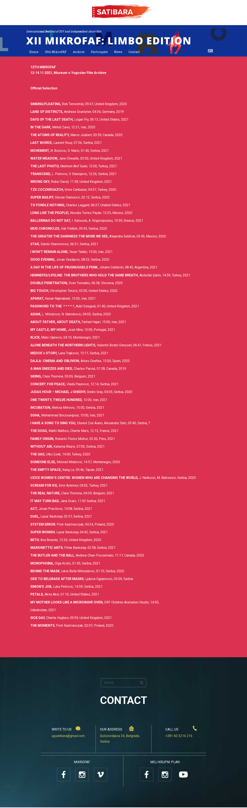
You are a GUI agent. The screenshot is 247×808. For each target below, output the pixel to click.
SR (210, 50)
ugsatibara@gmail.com (68, 736)
